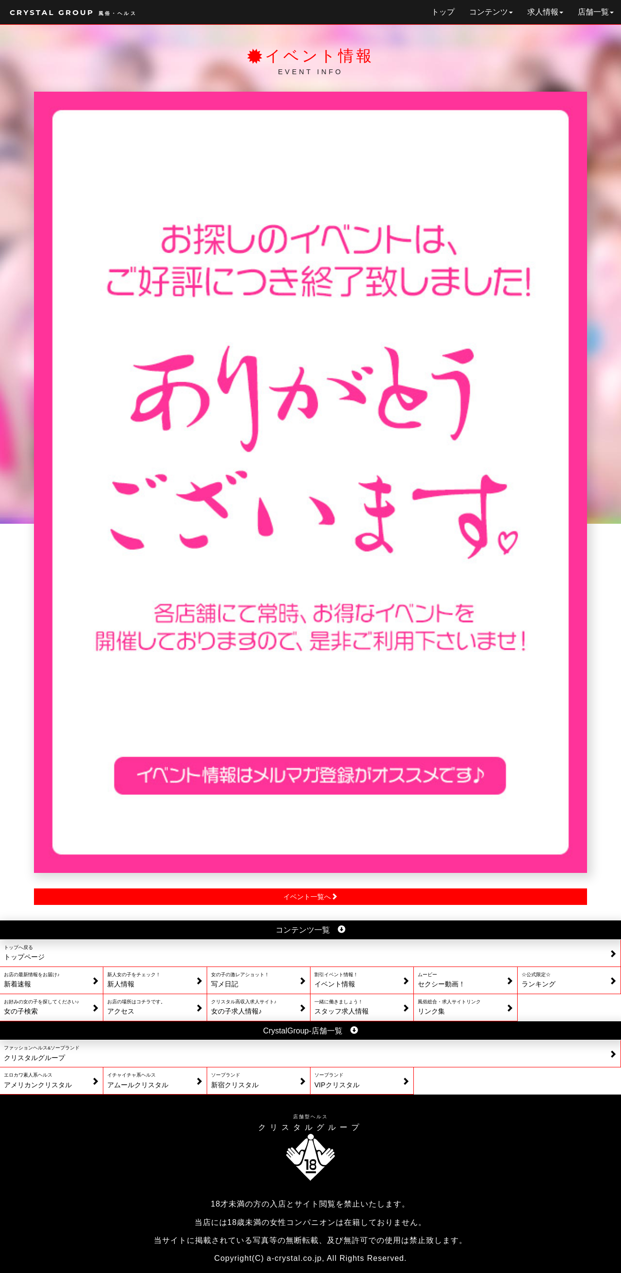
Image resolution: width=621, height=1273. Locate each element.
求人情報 (545, 12)
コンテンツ (491, 12)
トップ (443, 12)
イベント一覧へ (310, 897)
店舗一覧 (596, 12)
